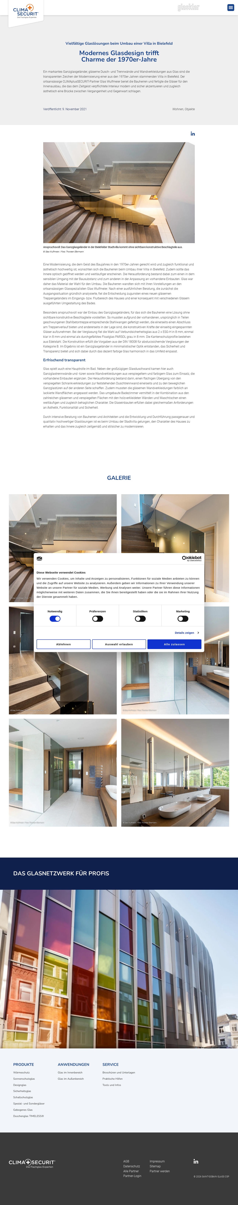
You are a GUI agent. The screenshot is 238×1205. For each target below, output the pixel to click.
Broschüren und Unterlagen (119, 1072)
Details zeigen (184, 632)
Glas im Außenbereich (71, 1079)
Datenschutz (131, 1166)
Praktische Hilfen (113, 1079)
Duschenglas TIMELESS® (28, 1116)
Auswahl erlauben (119, 644)
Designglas (19, 1085)
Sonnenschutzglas (24, 1079)
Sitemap (155, 1166)
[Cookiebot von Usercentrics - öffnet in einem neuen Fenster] (184, 559)
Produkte (23, 1064)
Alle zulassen (174, 644)
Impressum (157, 1161)
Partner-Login (132, 1176)
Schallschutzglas (23, 1097)
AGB (126, 1161)
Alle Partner (131, 1171)
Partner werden (160, 1171)
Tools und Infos (112, 1085)
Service (111, 1064)
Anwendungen (73, 1064)
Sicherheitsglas (22, 1091)
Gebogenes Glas (23, 1110)
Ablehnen (63, 644)
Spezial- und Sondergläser (29, 1103)
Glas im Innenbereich (70, 1072)
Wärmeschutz (21, 1072)
